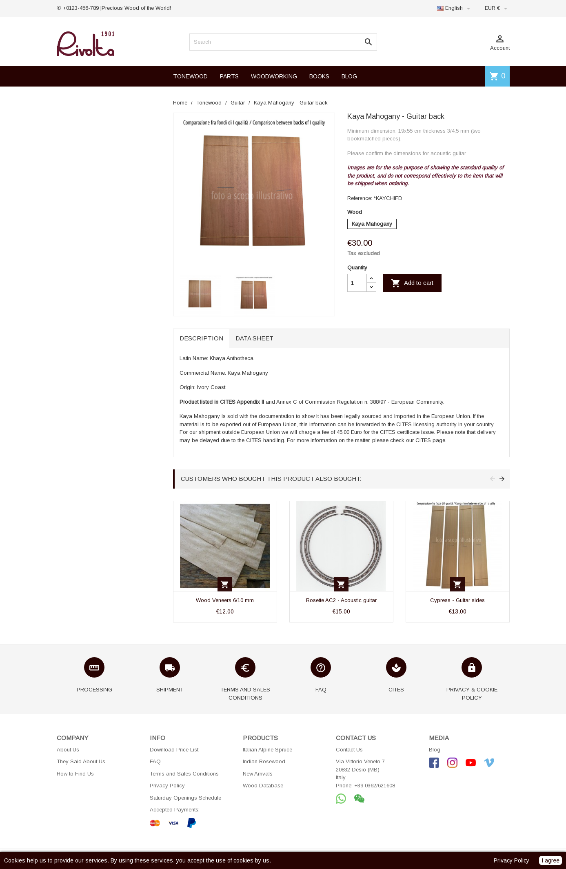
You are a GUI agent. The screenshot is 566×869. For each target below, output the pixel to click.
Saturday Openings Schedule (185, 798)
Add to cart (412, 283)
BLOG (349, 76)
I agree (550, 860)
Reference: (359, 198)
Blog (434, 750)
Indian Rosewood (264, 761)
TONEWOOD (190, 76)
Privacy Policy (167, 785)
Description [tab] (201, 338)
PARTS (229, 76)
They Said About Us (81, 761)
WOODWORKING (274, 76)
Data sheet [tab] (254, 338)
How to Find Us (75, 774)
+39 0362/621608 (374, 785)
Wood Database (263, 785)
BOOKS (319, 76)
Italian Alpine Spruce (267, 750)
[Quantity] (357, 283)
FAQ (155, 761)
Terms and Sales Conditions (184, 774)
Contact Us (349, 750)
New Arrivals (258, 774)
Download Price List (174, 750)
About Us (68, 750)
